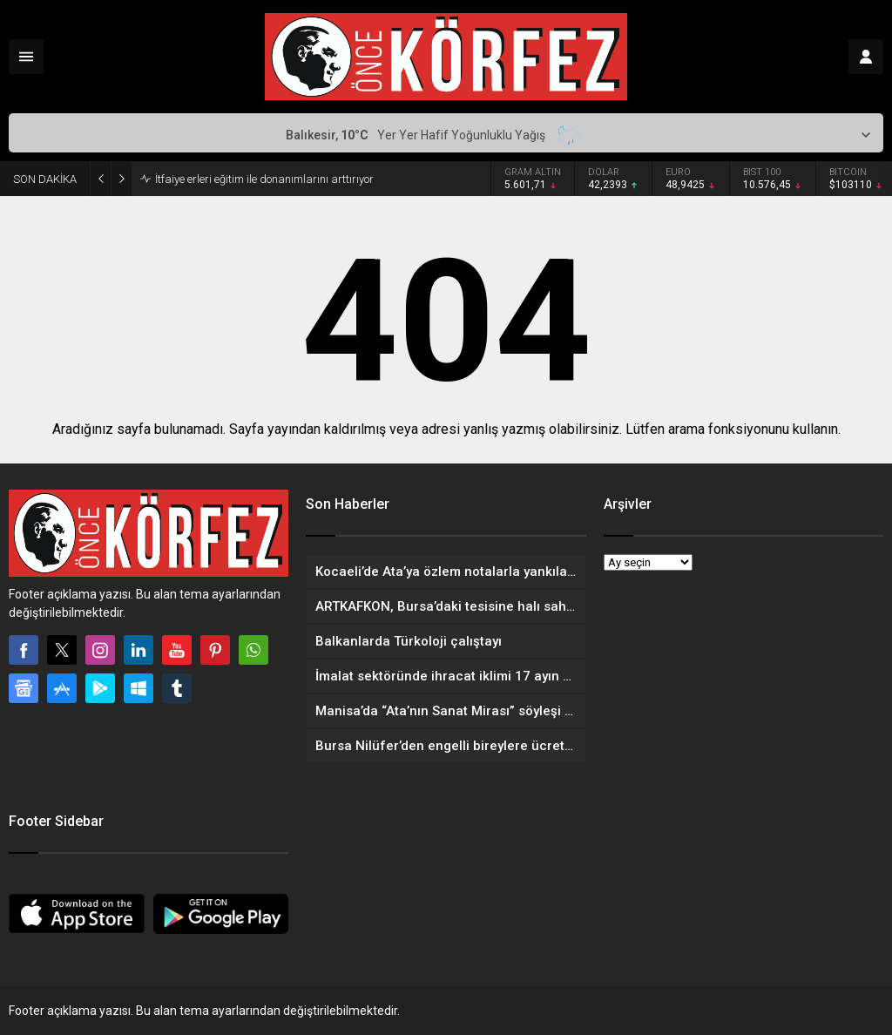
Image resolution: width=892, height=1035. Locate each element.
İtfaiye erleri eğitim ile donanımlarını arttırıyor (264, 179)
